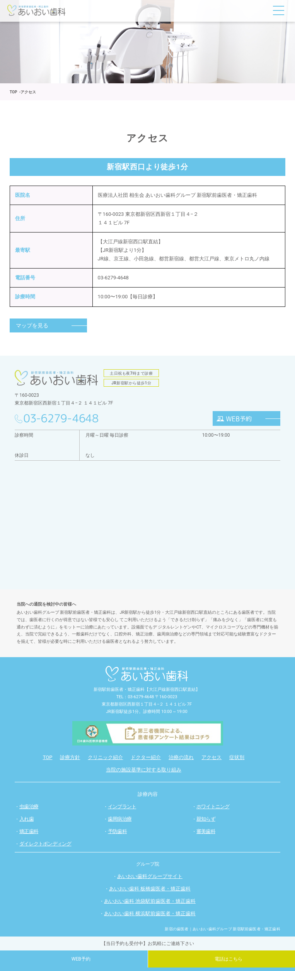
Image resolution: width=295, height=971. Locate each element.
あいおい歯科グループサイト (149, 876)
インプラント (122, 806)
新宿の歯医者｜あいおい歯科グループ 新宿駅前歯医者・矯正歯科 (222, 929)
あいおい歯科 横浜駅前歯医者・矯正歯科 (150, 913)
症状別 (236, 757)
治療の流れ (181, 757)
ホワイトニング (213, 806)
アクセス (211, 757)
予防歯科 (117, 831)
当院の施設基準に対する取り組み (143, 770)
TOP (48, 757)
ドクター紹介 (146, 757)
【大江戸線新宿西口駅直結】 (172, 689)
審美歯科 (205, 831)
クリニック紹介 (105, 757)
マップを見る (32, 325)
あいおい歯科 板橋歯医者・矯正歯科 (150, 889)
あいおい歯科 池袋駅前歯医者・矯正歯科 (150, 901)
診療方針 (70, 757)
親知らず (205, 819)
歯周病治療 (119, 819)
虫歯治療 (28, 806)
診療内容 (148, 794)
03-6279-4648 (113, 278)
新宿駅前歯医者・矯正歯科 (119, 689)
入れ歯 (26, 819)
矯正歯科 (28, 831)
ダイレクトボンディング (45, 844)
